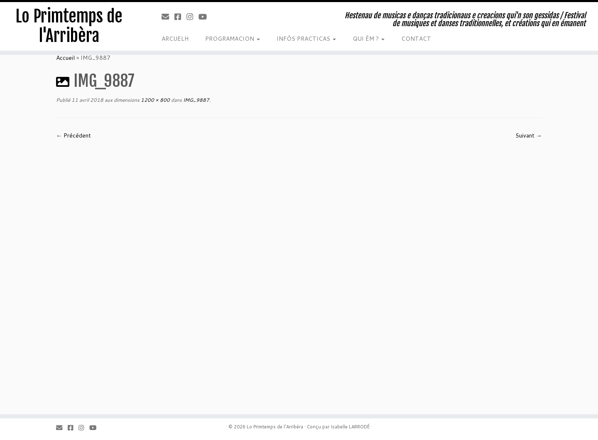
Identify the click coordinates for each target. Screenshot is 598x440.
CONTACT (416, 38)
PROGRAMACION (232, 38)
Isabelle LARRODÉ (350, 426)
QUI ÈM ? (369, 38)
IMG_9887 (195, 99)
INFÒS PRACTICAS (306, 38)
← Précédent (73, 135)
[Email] (168, 16)
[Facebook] (180, 16)
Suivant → (528, 135)
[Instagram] (192, 16)
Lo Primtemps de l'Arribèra (69, 27)
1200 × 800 (155, 99)
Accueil (65, 58)
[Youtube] (205, 16)
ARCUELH (175, 38)
